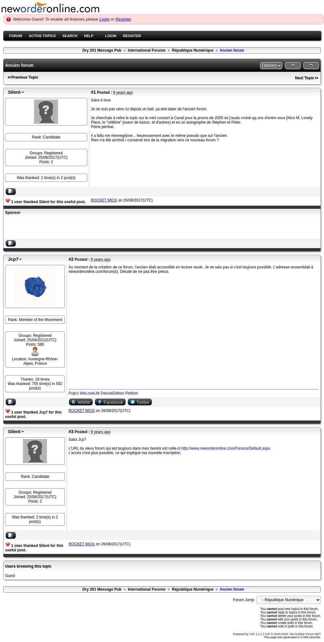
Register (123, 19)
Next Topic (304, 78)
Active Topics (42, 36)
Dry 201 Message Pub (101, 50)
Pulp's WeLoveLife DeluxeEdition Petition (103, 393)
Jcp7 (13, 259)
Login (104, 19)
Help (88, 36)
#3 (70, 431)
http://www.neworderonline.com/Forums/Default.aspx (225, 448)
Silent (14, 92)
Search (69, 36)
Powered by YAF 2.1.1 (248, 634)
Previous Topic (24, 77)
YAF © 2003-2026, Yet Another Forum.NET (293, 634)
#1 (93, 92)
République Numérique (192, 50)
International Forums (146, 50)
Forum (15, 36)
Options (269, 65)
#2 (70, 259)
